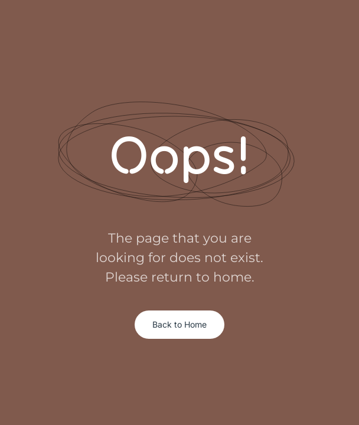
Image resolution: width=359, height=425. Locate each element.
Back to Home (179, 324)
